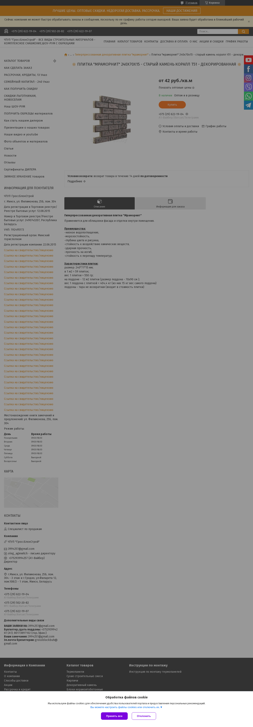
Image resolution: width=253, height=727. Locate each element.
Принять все (114, 716)
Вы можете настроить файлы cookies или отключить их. (125, 707)
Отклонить (144, 716)
